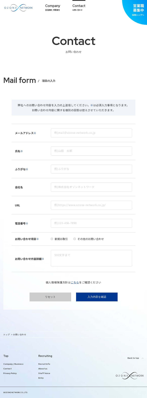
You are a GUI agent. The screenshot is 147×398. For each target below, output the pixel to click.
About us (42, 368)
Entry (41, 378)
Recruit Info (44, 364)
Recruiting (45, 356)
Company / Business (13, 364)
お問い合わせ (78, 7)
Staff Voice (44, 373)
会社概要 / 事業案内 (52, 7)
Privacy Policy (10, 373)
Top (5, 356)
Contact (7, 368)
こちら (75, 282)
